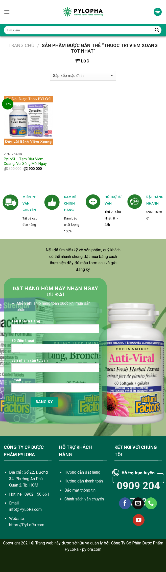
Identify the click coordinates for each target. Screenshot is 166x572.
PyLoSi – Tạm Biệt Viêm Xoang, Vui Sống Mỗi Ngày (25, 161)
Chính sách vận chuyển (84, 499)
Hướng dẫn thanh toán (83, 481)
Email (55, 386)
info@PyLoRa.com (25, 509)
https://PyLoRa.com (26, 524)
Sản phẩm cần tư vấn (55, 367)
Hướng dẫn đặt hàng (82, 472)
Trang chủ (21, 45)
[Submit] (157, 30)
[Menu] (7, 12)
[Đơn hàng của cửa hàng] (83, 76)
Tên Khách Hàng (55, 328)
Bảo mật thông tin (80, 490)
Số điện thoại (55, 347)
